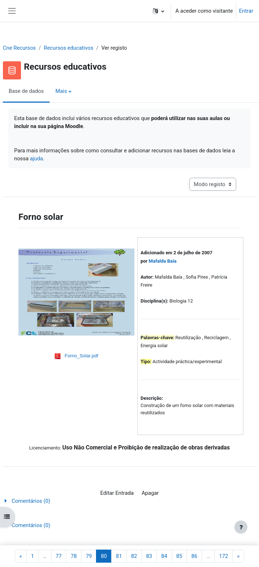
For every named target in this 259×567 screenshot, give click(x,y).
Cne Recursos (19, 48)
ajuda (36, 158)
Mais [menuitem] (61, 91)
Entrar (246, 11)
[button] (158, 11)
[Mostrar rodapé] (240, 527)
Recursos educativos (68, 48)
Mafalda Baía (163, 261)
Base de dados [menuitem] (26, 91)
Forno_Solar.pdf (82, 355)
